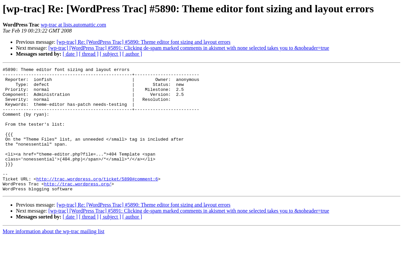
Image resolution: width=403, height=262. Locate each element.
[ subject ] (110, 54)
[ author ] (132, 54)
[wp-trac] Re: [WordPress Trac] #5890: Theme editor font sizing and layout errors (144, 42)
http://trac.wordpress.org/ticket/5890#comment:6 (97, 202)
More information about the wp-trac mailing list (53, 256)
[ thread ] (89, 54)
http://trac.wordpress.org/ (77, 208)
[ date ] (70, 54)
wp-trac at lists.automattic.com (73, 25)
